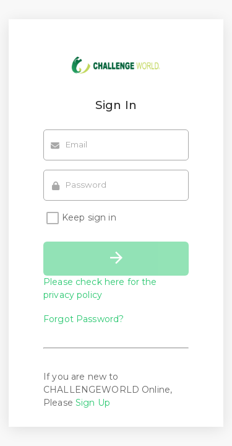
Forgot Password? (83, 319)
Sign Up (92, 402)
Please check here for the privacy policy (100, 288)
